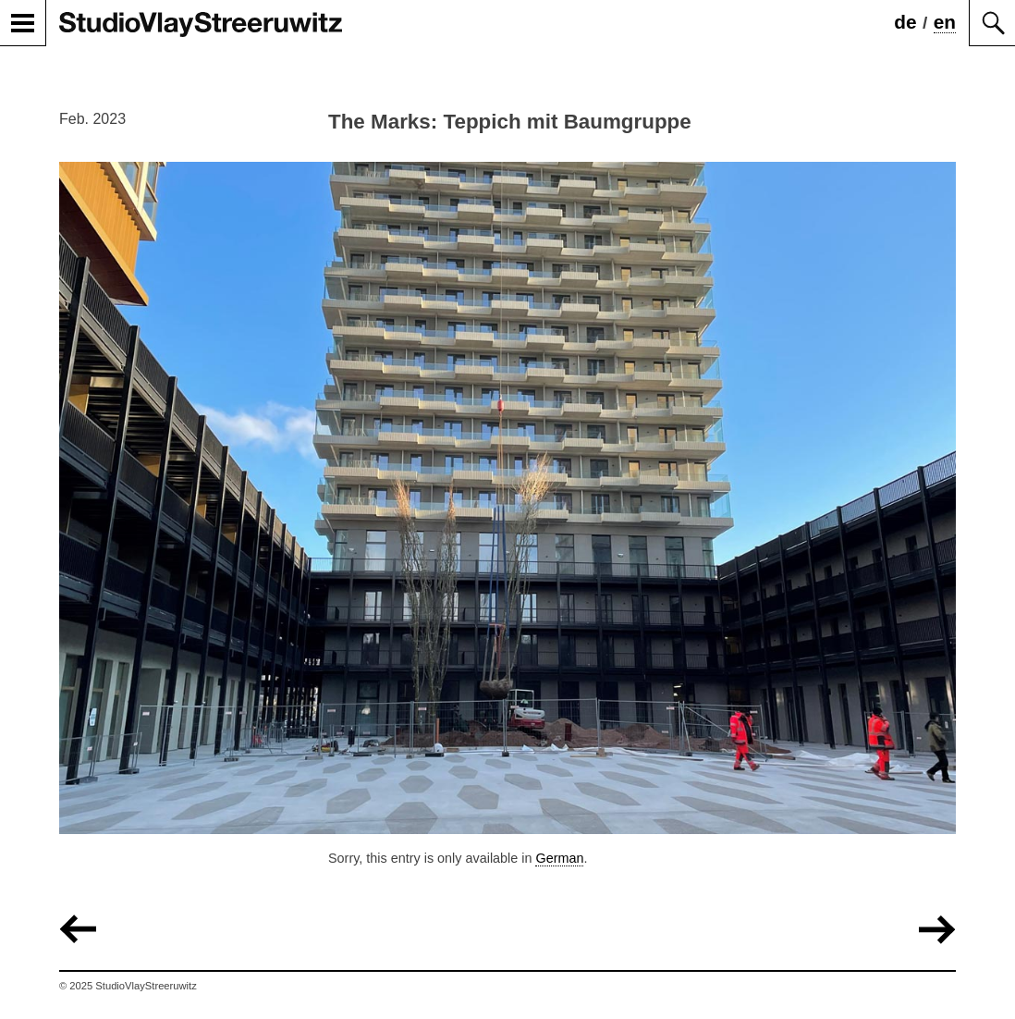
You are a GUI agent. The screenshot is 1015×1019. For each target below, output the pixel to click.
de (905, 21)
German (559, 858)
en (945, 21)
